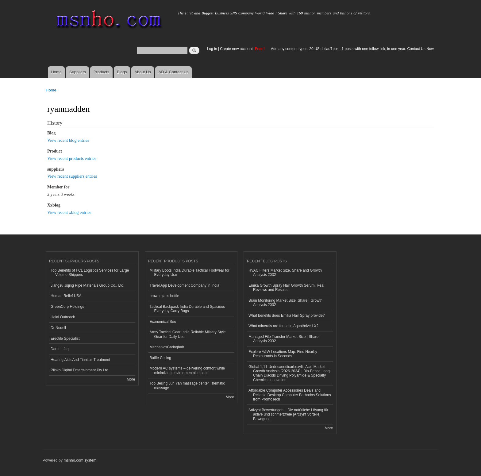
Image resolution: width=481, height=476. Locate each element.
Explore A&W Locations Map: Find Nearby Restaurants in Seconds (282, 354)
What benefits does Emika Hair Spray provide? (286, 315)
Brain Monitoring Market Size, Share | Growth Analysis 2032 (285, 302)
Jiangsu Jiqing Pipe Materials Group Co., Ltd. (87, 285)
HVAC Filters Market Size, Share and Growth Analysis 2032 (285, 272)
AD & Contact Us (174, 72)
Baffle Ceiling (160, 358)
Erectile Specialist (65, 338)
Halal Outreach (63, 317)
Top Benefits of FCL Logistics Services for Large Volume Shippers (90, 272)
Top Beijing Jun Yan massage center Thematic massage (187, 385)
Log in (212, 49)
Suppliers (77, 72)
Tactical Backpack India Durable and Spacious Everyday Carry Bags (187, 308)
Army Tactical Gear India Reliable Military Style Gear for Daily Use (188, 334)
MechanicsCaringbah (167, 347)
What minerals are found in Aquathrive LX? (283, 326)
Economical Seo (163, 321)
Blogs (122, 72)
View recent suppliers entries (72, 176)
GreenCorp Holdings (67, 306)
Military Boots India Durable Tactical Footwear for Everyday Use (189, 272)
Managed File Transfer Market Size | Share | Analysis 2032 (284, 339)
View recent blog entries (68, 140)
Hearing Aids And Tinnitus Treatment (80, 360)
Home (56, 72)
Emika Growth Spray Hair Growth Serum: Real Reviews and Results (286, 287)
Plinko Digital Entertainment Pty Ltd (79, 370)
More (131, 379)
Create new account (237, 49)
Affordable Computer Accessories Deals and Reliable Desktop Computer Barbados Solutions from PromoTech (289, 394)
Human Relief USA (66, 296)
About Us (142, 72)
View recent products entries (71, 158)
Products (101, 72)
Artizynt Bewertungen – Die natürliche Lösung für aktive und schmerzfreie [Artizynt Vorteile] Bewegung (288, 414)
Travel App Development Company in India (184, 285)
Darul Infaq (60, 349)
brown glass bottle (164, 296)
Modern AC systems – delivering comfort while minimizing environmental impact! (187, 370)
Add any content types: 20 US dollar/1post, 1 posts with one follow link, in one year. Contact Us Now (352, 49)
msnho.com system (80, 460)
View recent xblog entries (69, 212)
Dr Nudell (58, 328)
